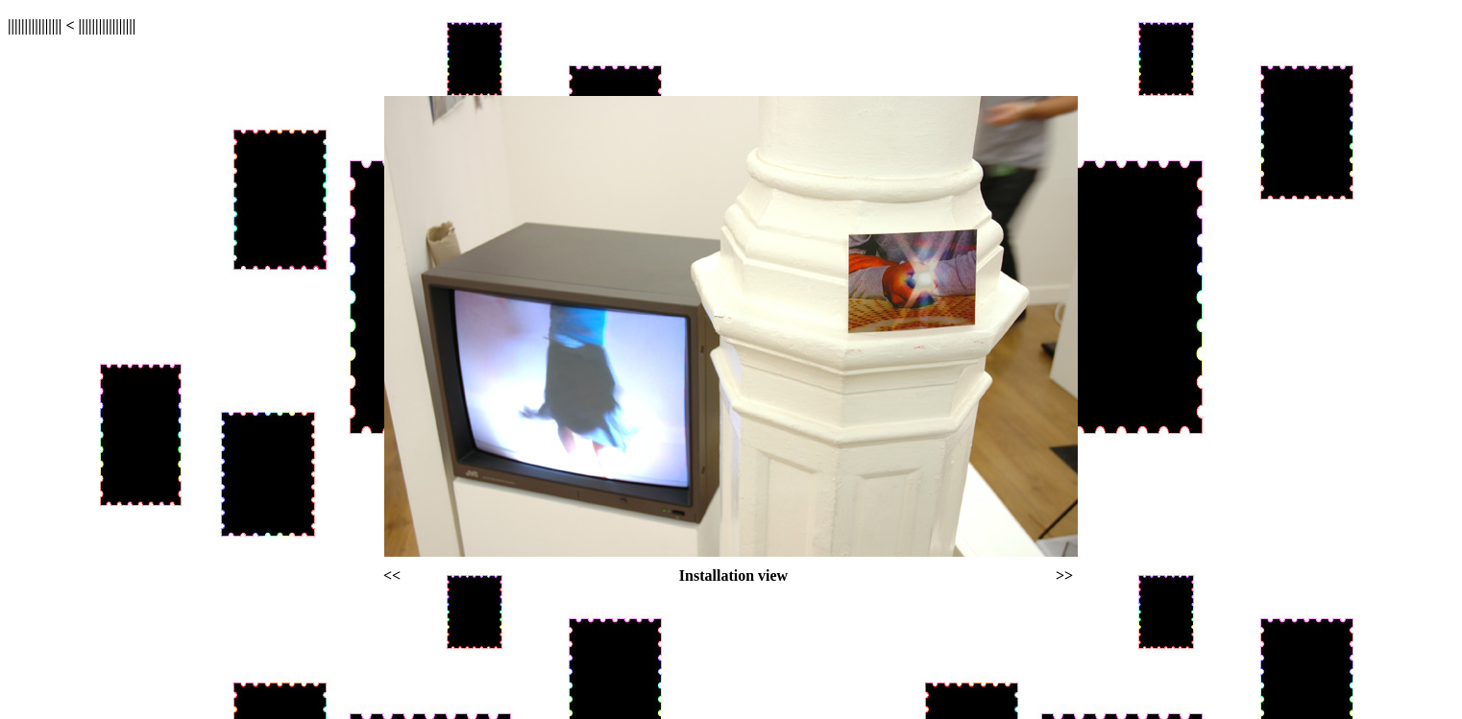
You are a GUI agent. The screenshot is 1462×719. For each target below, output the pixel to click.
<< (392, 575)
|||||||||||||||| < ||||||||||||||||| (71, 25)
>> (1064, 575)
